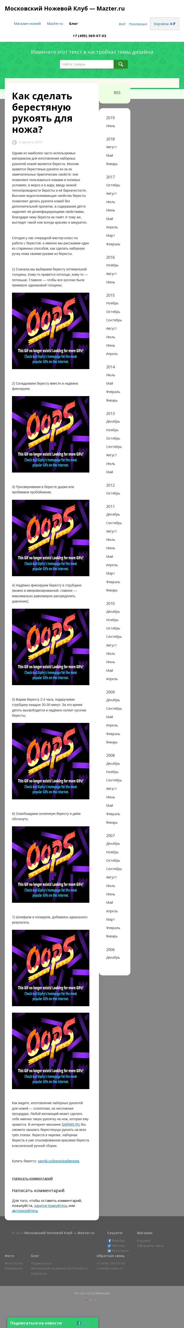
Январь (112, 163)
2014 (110, 367)
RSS (113, 92)
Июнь (110, 126)
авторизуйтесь (25, 1210)
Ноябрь (112, 265)
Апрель (112, 227)
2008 (110, 755)
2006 (110, 949)
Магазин (144, 1233)
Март (110, 235)
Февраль (113, 244)
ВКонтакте (118, 1250)
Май (109, 155)
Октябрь (113, 185)
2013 (110, 413)
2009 (110, 692)
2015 (110, 295)
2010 (110, 603)
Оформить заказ (150, 1245)
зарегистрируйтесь (51, 1205)
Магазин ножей (27, 23)
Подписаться (41, 1263)
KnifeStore (39, 1273)
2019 (110, 117)
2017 (110, 177)
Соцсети (114, 1233)
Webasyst (102, 1293)
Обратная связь (111, 1256)
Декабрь (113, 421)
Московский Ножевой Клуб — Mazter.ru (65, 8)
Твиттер (116, 1245)
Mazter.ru (55, 23)
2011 (110, 506)
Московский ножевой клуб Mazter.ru (59, 1268)
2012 (110, 485)
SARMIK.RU (71, 1124)
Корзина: (164, 23)
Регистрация (138, 24)
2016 (110, 257)
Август (111, 147)
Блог (73, 23)
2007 (110, 835)
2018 (110, 139)
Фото (9, 1256)
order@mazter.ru (110, 1268)
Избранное (14, 1268)
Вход (122, 24)
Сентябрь (114, 320)
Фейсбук (116, 1240)
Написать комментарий (32, 1178)
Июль (110, 201)
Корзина (143, 1240)
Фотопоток (14, 1263)
